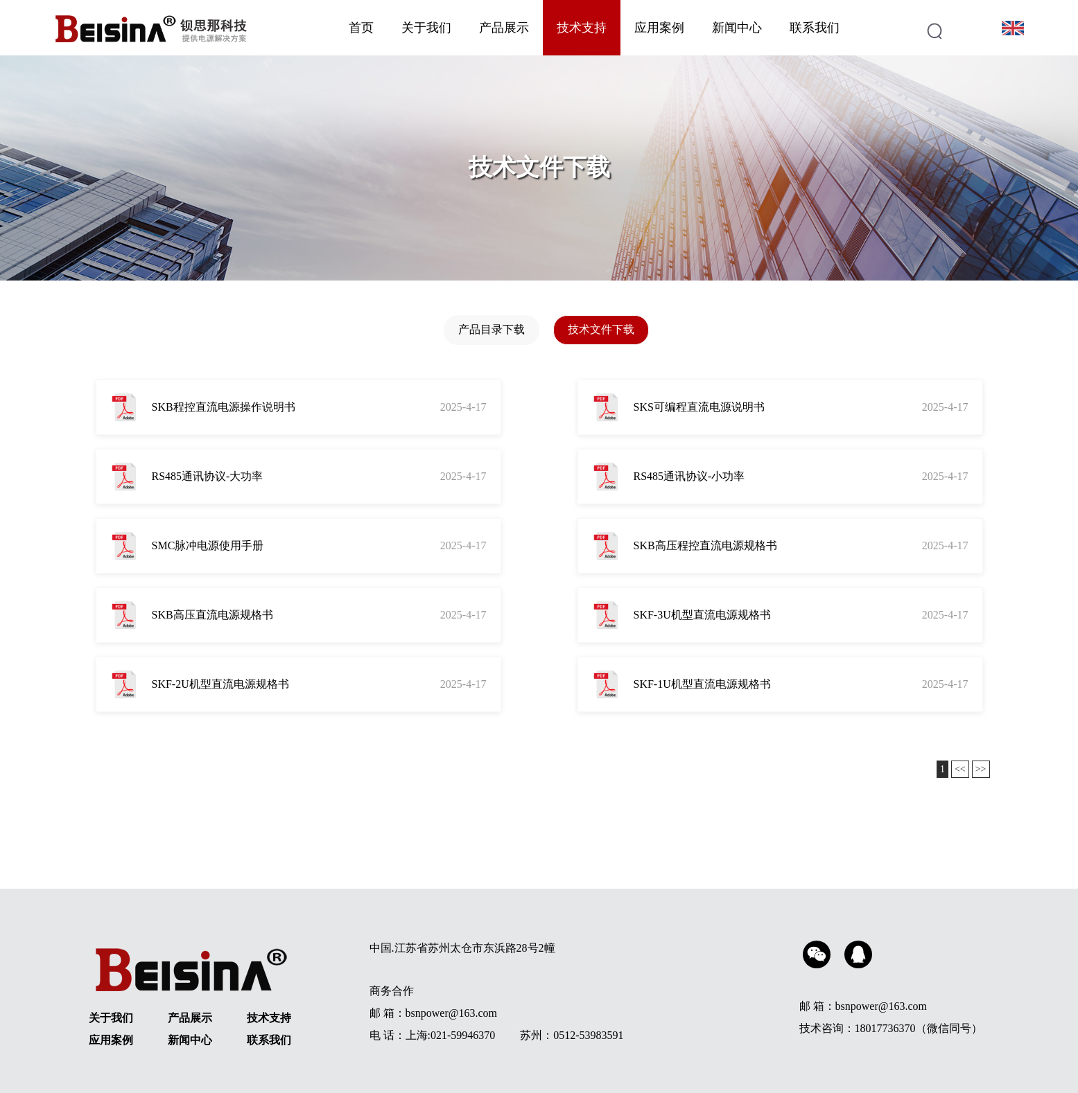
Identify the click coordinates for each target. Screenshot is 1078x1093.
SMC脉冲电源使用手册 (208, 545)
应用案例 (659, 28)
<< (960, 769)
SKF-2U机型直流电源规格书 (220, 684)
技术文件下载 (601, 329)
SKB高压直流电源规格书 (212, 615)
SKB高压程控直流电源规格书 (705, 545)
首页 (361, 28)
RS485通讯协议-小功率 (689, 476)
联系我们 (815, 28)
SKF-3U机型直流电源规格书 (702, 615)
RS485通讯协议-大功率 (207, 476)
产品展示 (504, 28)
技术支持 (582, 28)
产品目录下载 (491, 329)
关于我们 (426, 28)
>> (980, 769)
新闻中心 (737, 28)
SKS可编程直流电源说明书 (699, 407)
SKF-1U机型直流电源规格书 (702, 684)
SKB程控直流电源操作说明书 (223, 407)
